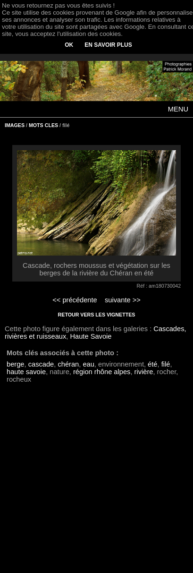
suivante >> (123, 300)
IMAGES (15, 125)
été (152, 364)
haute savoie (26, 372)
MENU (178, 109)
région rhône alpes (101, 372)
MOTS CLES (43, 125)
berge (16, 364)
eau (88, 364)
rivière (143, 372)
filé (165, 364)
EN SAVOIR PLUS (108, 45)
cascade (41, 364)
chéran (68, 364)
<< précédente (74, 300)
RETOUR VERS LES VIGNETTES (96, 314)
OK (69, 45)
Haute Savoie (90, 336)
